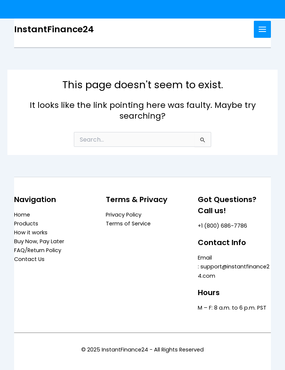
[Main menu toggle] (262, 29)
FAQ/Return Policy (37, 250)
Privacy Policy (123, 214)
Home (22, 214)
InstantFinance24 (54, 29)
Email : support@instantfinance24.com (233, 266)
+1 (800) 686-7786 (222, 225)
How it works (31, 232)
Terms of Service (128, 223)
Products (26, 223)
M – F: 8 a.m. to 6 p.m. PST (232, 307)
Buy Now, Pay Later (39, 241)
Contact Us (29, 259)
